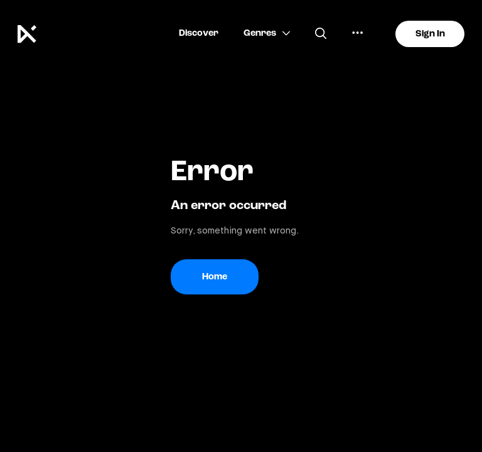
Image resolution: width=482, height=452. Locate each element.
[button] (198, 33)
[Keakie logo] (32, 34)
